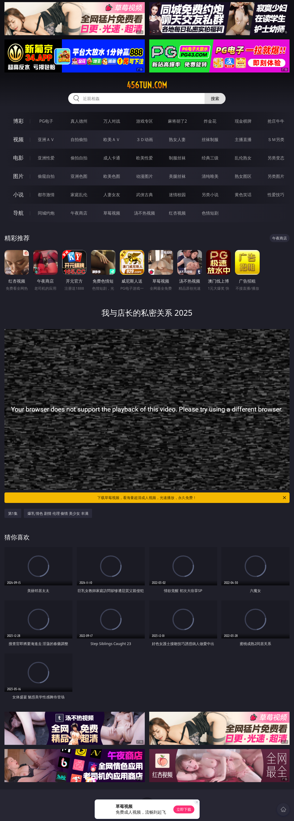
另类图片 (276, 176)
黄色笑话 (243, 195)
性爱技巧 (276, 195)
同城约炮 (46, 213)
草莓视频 (111, 213)
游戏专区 (144, 121)
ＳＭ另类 (276, 139)
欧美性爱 (144, 158)
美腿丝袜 (177, 176)
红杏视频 (177, 213)
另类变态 (276, 158)
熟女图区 (243, 176)
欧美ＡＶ (111, 139)
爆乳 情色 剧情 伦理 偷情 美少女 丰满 (58, 513)
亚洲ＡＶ (46, 139)
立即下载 (184, 809)
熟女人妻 (177, 139)
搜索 (215, 98)
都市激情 (46, 195)
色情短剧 (210, 213)
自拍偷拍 (79, 139)
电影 (18, 157)
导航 (18, 212)
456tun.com (147, 85)
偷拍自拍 (79, 158)
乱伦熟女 (243, 158)
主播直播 (243, 139)
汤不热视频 (144, 213)
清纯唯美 (210, 176)
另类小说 (210, 195)
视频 (18, 139)
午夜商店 (79, 213)
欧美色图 (111, 176)
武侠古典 (144, 195)
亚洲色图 (79, 176)
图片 (18, 176)
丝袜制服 (210, 139)
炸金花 (210, 121)
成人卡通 (111, 158)
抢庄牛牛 (276, 121)
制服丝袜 (177, 158)
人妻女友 (111, 195)
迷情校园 (177, 195)
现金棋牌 (243, 121)
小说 (18, 194)
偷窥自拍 (46, 176)
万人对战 (111, 121)
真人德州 (79, 121)
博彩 (18, 120)
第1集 (13, 513)
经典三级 (210, 158)
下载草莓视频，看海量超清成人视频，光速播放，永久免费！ (192, 498)
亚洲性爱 (46, 158)
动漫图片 (144, 176)
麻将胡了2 (177, 121)
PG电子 (46, 121)
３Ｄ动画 (144, 139)
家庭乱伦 (79, 195)
